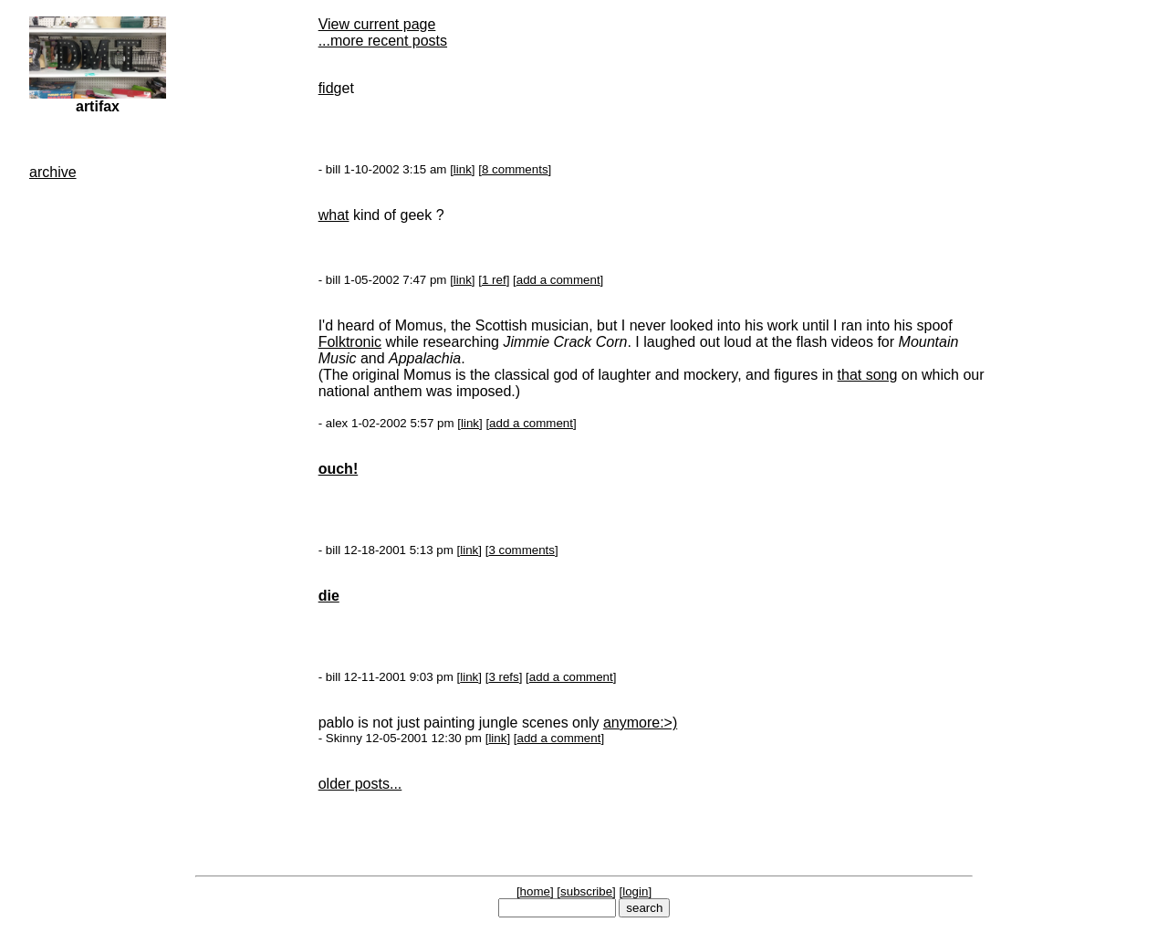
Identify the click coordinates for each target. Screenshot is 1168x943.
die (328, 595)
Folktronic (349, 342)
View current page (377, 24)
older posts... (360, 783)
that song (868, 374)
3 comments (521, 550)
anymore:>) (640, 722)
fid (326, 88)
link (463, 169)
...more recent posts (382, 40)
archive (53, 172)
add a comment (558, 280)
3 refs (503, 677)
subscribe (586, 891)
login (635, 891)
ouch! (338, 469)
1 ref (494, 280)
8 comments (515, 169)
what (333, 215)
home (535, 891)
